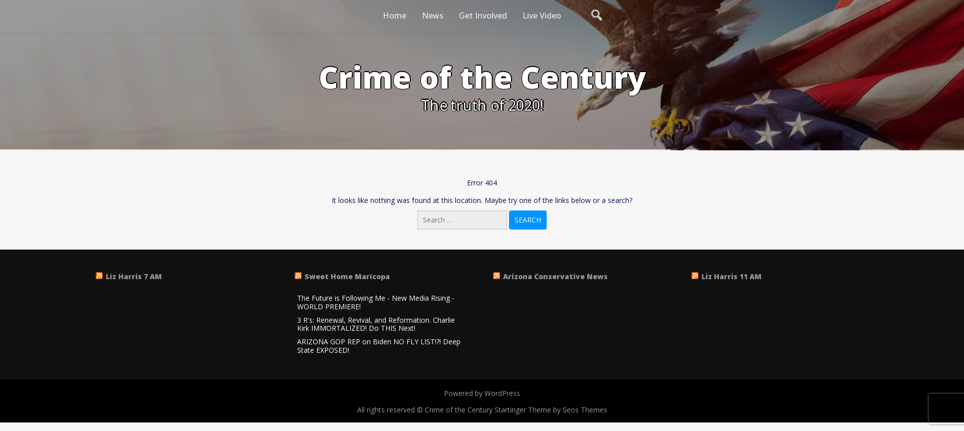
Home (394, 15)
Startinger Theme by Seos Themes (551, 409)
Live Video (542, 15)
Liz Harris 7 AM (134, 276)
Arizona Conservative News (555, 276)
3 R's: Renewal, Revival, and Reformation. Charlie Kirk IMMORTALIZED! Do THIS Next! (376, 324)
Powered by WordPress (482, 393)
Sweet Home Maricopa (347, 276)
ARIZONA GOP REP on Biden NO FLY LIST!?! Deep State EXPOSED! (378, 346)
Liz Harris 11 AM (731, 276)
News (432, 15)
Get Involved (483, 15)
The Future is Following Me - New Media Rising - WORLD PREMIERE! (375, 302)
